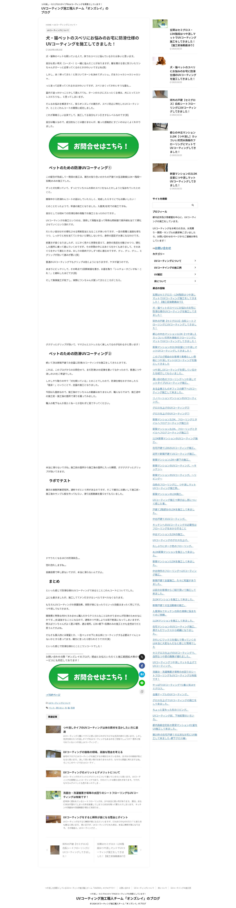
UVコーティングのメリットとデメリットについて (105, 775)
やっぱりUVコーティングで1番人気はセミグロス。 (174, 682)
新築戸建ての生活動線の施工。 (167, 612)
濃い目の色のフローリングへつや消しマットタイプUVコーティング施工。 (175, 406)
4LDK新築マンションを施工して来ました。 (173, 566)
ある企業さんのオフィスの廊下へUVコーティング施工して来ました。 (175, 415)
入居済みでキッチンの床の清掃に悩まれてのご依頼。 (175, 619)
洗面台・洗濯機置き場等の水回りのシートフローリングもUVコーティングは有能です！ (175, 673)
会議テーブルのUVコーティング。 (168, 690)
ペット (52, 706)
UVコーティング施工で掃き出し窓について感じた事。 (175, 519)
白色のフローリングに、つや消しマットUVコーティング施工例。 (175, 504)
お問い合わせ (124, 888)
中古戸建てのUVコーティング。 (167, 532)
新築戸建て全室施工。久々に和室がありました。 (174, 589)
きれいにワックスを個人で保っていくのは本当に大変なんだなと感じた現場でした (175, 644)
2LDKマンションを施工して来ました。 (171, 606)
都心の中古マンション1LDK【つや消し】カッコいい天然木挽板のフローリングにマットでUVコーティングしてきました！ (175, 173)
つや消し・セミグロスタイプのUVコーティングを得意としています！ (118, 894)
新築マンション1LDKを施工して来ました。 (173, 571)
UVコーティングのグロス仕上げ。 (169, 554)
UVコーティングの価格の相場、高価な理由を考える (106, 753)
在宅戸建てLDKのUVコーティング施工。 (172, 465)
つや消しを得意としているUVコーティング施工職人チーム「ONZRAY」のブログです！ (80, 888)
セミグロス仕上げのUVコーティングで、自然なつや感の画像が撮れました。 (175, 654)
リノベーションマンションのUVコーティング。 (175, 423)
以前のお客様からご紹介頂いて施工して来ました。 (175, 598)
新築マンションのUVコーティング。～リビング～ (175, 494)
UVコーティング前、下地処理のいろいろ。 (173, 711)
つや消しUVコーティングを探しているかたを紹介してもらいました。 (175, 396)
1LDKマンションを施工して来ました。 (171, 627)
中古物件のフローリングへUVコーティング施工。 (174, 579)
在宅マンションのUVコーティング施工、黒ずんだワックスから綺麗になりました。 (175, 635)
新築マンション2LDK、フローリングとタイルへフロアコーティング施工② (174, 442)
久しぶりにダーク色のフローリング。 (170, 560)
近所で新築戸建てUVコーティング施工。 (172, 471)
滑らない (60, 706)
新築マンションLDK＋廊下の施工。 (169, 477)
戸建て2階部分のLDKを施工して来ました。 (173, 527)
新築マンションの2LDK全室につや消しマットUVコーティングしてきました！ (174, 216)
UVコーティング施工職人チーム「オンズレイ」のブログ (74, 10)
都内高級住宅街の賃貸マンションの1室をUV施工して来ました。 (175, 719)
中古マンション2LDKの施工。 (167, 548)
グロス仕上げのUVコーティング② (169, 428)
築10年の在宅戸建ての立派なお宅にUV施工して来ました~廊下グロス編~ (175, 728)
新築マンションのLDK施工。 (166, 511)
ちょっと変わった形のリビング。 (168, 705)
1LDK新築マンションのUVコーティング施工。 (174, 459)
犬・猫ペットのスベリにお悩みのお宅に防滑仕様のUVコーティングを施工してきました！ (175, 93)
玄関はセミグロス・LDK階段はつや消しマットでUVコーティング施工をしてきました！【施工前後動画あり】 (175, 50)
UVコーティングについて (59, 702)
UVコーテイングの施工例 (181, 888)
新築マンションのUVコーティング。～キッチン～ (175, 485)
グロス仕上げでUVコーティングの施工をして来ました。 (175, 698)
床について (162, 888)
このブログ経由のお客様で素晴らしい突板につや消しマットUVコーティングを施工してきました (175, 385)
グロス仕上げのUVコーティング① (169, 434)
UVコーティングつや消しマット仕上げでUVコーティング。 (174, 663)
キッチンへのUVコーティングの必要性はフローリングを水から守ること (175, 540)
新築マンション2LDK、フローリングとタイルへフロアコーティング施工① (174, 452)
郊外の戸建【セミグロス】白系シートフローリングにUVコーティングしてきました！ (175, 132)
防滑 (73, 706)
